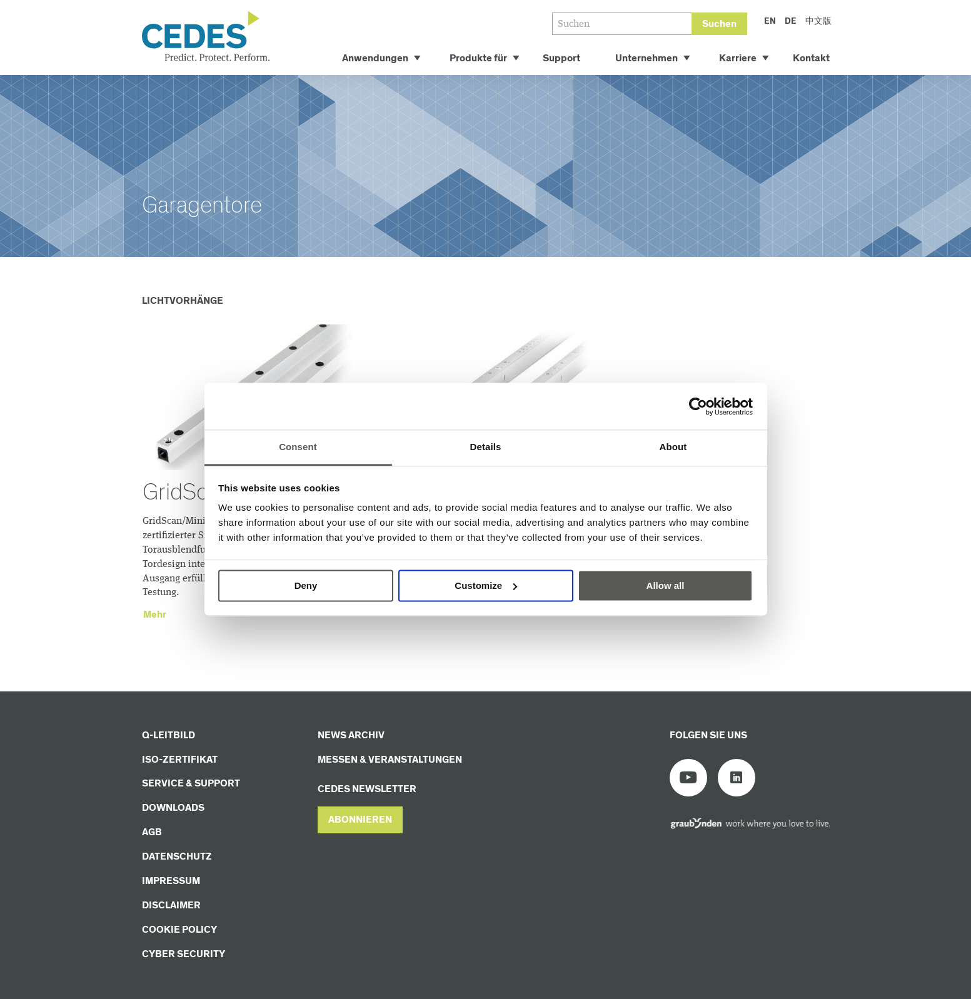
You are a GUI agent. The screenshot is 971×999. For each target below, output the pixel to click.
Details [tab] (485, 446)
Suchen (719, 24)
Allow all (665, 585)
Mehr (154, 614)
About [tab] (673, 446)
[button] (360, 819)
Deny (306, 585)
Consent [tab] (298, 446)
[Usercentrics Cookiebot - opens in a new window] (698, 406)
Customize (486, 585)
